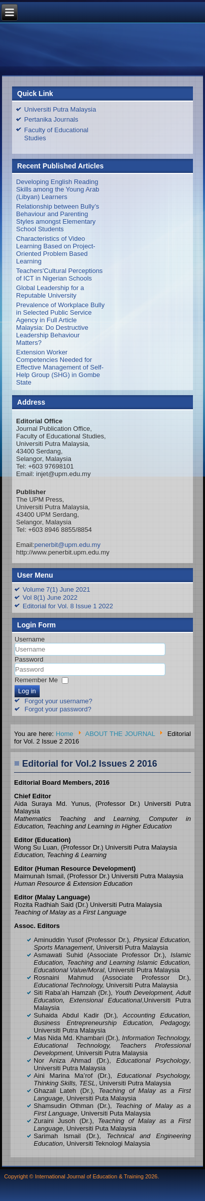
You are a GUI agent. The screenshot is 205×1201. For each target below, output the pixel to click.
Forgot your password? (58, 709)
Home (64, 733)
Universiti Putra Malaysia (60, 109)
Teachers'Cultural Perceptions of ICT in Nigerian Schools (59, 274)
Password (29, 659)
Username (30, 639)
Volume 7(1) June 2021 (56, 589)
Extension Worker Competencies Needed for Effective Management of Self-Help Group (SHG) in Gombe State (60, 367)
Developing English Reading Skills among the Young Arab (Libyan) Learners (57, 189)
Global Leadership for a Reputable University (50, 291)
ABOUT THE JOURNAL (120, 733)
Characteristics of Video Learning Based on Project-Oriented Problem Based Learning (55, 250)
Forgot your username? (58, 701)
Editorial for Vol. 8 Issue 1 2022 (68, 606)
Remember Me (36, 680)
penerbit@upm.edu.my (67, 544)
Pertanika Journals (51, 119)
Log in (27, 691)
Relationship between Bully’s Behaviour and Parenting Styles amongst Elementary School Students (57, 218)
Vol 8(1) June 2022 (50, 597)
